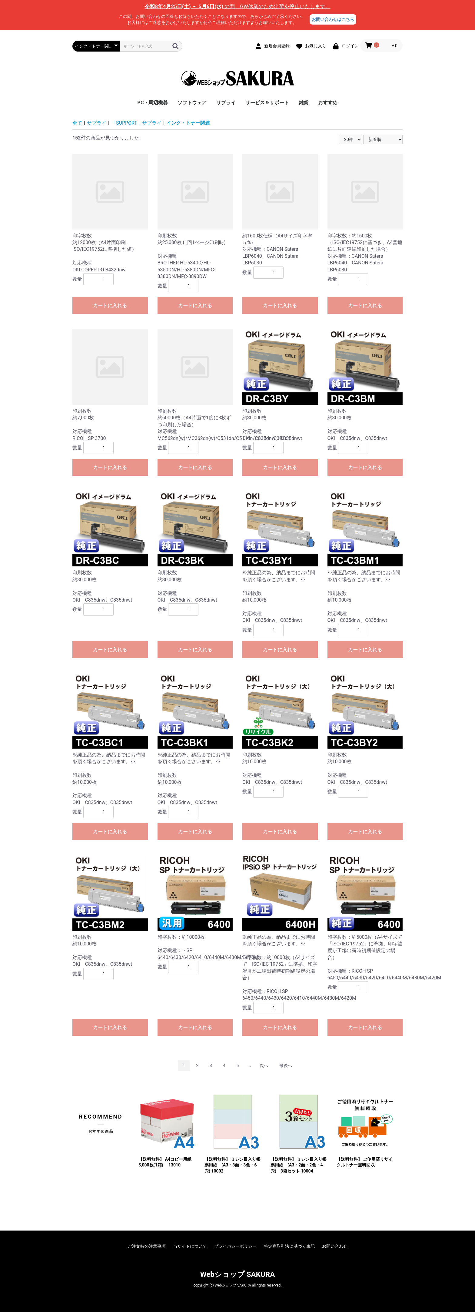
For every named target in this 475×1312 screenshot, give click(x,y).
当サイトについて (190, 1246)
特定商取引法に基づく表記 (289, 1246)
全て (77, 123)
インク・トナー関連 (188, 123)
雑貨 (303, 103)
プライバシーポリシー (235, 1246)
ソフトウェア (192, 103)
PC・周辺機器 (153, 103)
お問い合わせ (334, 1246)
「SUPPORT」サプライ (136, 123)
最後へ (285, 1065)
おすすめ (327, 103)
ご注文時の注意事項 (147, 1246)
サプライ (226, 103)
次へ (264, 1065)
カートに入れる (110, 305)
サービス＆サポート (267, 103)
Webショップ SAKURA (237, 1274)
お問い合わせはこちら (333, 19)
